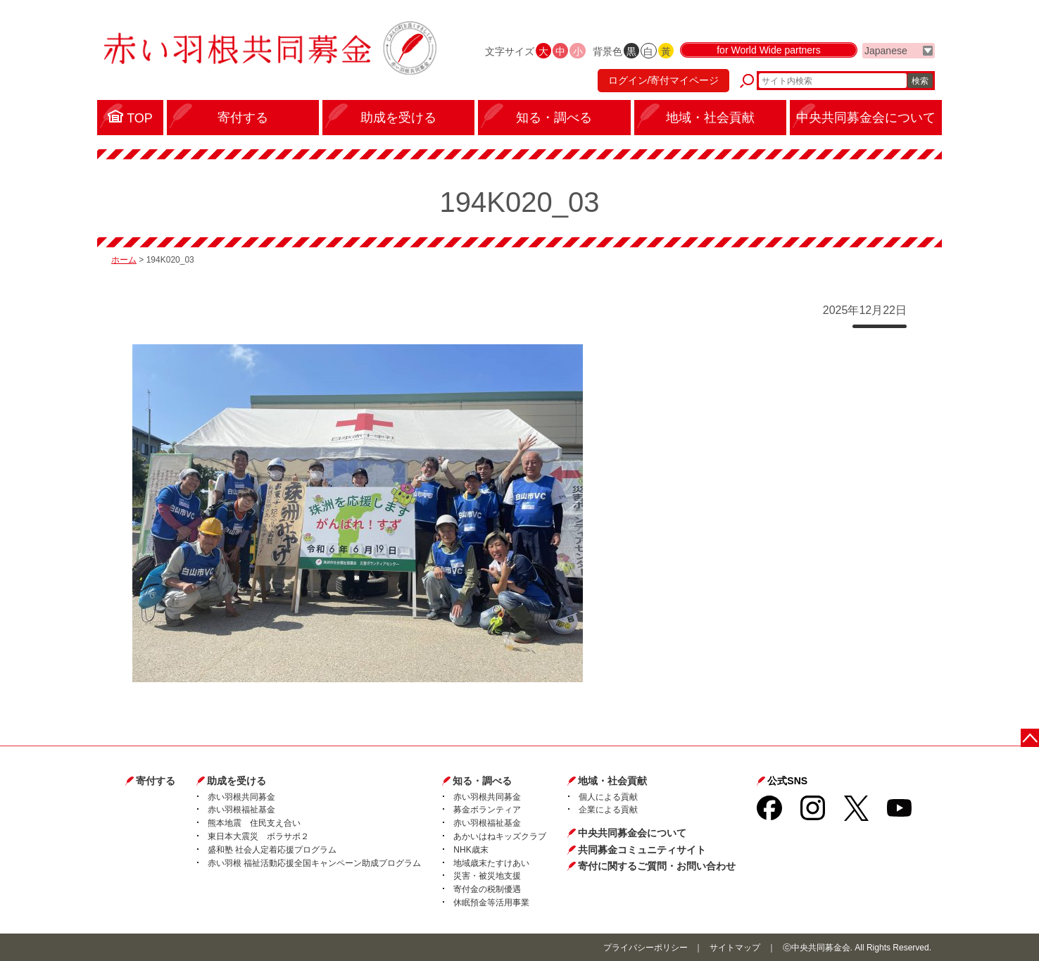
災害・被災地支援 (487, 876)
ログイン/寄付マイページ (663, 81)
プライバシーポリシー (645, 948)
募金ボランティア (487, 810)
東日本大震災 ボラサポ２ (258, 836)
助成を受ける (236, 780)
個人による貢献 (608, 797)
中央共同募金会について (632, 832)
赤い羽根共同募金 (241, 797)
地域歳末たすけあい (491, 863)
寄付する (155, 780)
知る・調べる (482, 780)
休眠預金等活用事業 (491, 902)
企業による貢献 (608, 810)
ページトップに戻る (1030, 737)
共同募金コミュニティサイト (642, 849)
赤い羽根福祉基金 (241, 810)
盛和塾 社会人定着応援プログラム (272, 850)
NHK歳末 (470, 850)
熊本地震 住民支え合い (254, 823)
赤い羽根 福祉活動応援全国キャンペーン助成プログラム (314, 863)
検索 (920, 81)
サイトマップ (735, 948)
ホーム (124, 260)
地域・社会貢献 (612, 780)
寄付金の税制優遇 (487, 889)
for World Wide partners (769, 50)
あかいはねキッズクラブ (499, 836)
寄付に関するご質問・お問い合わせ (657, 866)
